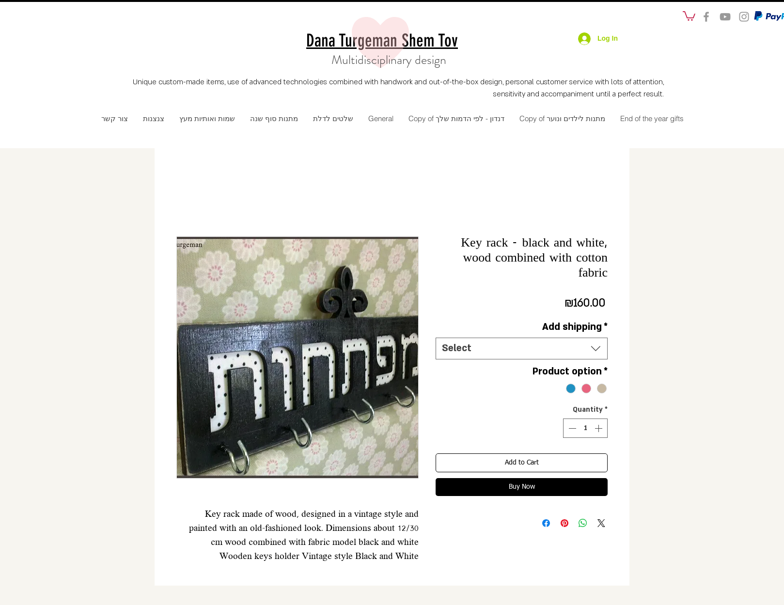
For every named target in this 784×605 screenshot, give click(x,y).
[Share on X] (601, 523)
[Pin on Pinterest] (564, 523)
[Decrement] (571, 428)
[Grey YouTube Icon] (725, 16)
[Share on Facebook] (546, 523)
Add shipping (575, 327)
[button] (689, 15)
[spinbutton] (585, 428)
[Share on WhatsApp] (583, 523)
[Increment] (599, 428)
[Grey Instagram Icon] (744, 16)
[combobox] (522, 348)
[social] (706, 16)
